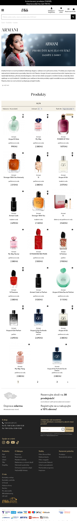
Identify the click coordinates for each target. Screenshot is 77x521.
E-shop (4, 420)
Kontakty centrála (8, 480)
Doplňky (5, 465)
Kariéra (4, 488)
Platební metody (20, 460)
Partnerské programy (46, 468)
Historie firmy (7, 485)
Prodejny (62, 454)
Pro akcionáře (7, 491)
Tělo (3, 462)
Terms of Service (50, 435)
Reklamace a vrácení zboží (24, 462)
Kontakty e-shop (8, 477)
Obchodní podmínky (22, 465)
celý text (6, 85)
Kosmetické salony (65, 457)
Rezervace (18, 457)
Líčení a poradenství (46, 465)
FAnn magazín (44, 460)
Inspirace (42, 470)
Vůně (4, 457)
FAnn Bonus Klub (45, 454)
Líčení (4, 460)
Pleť (3, 454)
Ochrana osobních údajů (23, 468)
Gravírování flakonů (45, 462)
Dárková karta (44, 457)
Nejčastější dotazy (21, 470)
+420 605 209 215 (10, 423)
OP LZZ (4, 496)
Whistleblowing (7, 493)
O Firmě (5, 483)
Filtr (38, 103)
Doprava (18, 454)
